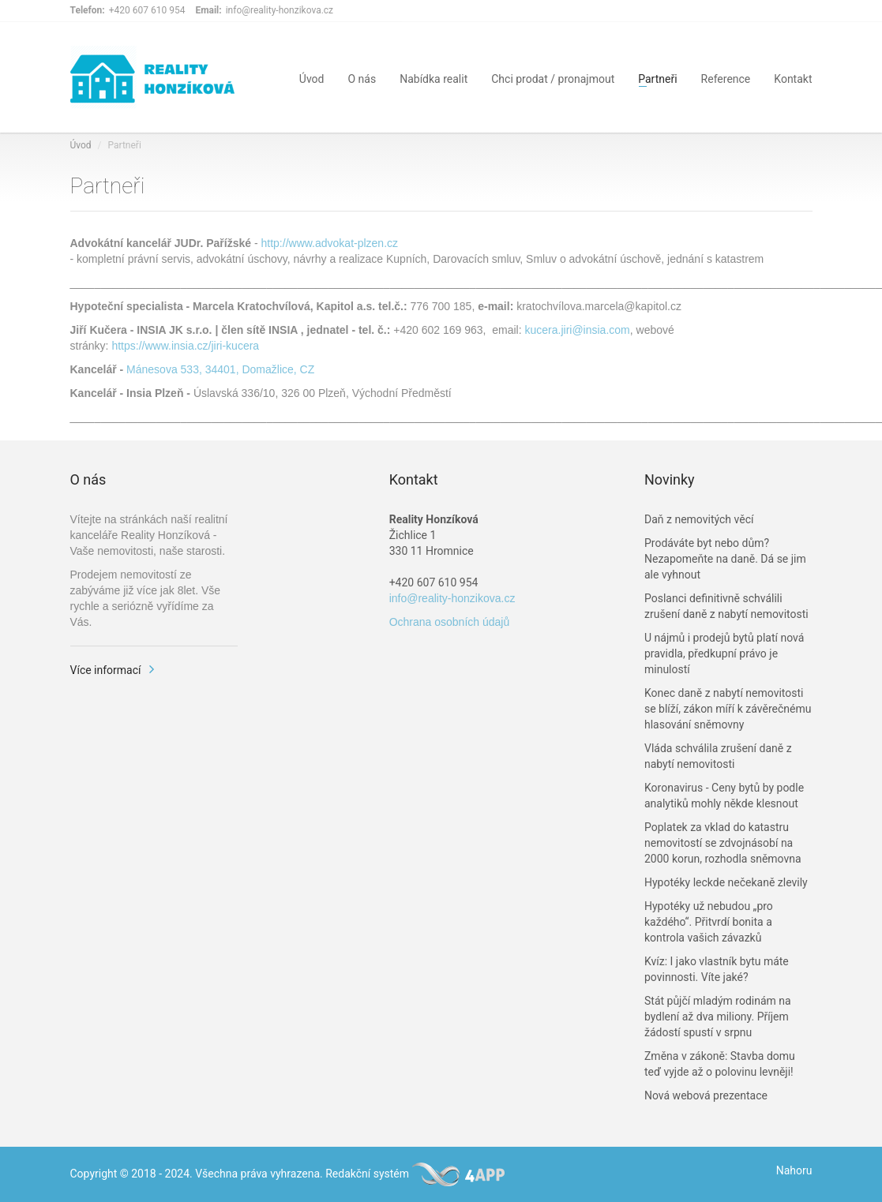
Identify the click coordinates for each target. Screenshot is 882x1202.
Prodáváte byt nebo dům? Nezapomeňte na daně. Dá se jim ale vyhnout (725, 559)
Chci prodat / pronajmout (552, 78)
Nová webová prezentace (706, 1095)
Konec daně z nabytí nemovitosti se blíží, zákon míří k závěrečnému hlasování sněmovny (727, 709)
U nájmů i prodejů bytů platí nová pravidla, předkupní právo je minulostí (724, 653)
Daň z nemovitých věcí (698, 519)
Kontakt (793, 78)
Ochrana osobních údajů (449, 622)
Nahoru (794, 1170)
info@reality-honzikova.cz (452, 598)
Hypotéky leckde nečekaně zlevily (726, 882)
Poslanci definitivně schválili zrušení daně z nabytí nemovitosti (726, 606)
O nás (361, 78)
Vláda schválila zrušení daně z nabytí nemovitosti (718, 756)
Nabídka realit (433, 78)
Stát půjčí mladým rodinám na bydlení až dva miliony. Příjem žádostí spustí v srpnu (717, 1016)
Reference (726, 78)
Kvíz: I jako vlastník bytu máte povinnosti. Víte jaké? (716, 969)
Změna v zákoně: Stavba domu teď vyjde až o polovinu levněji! (719, 1064)
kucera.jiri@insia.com (577, 330)
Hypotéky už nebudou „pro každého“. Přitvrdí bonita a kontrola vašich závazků (708, 922)
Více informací (105, 670)
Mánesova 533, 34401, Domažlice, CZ (220, 369)
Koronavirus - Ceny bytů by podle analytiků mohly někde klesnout (724, 795)
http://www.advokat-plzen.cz (330, 243)
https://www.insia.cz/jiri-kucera (185, 345)
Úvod (312, 78)
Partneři (657, 78)
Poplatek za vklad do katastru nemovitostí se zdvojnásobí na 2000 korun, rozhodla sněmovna (722, 843)
